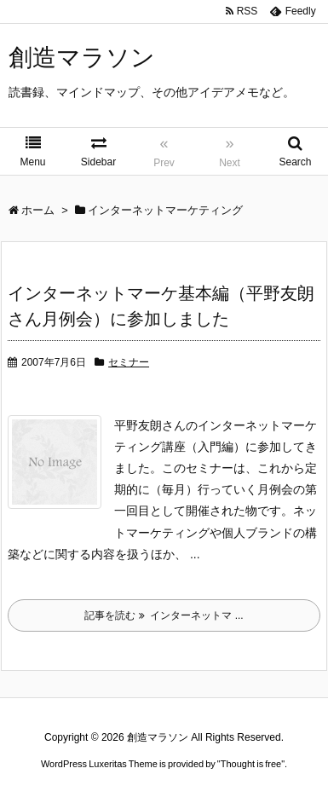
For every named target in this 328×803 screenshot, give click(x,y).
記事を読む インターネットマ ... (163, 615)
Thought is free (251, 764)
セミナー (128, 362)
